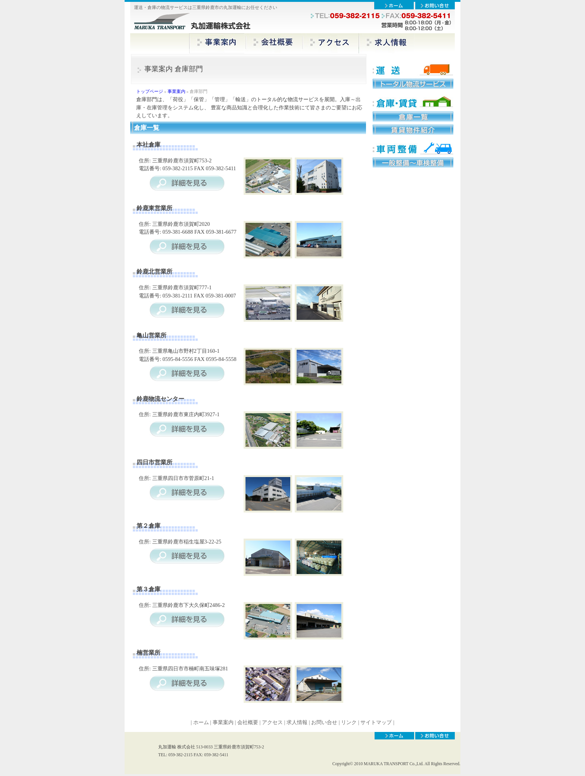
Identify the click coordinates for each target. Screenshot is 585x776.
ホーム (201, 722)
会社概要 (247, 722)
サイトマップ (376, 722)
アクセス (272, 722)
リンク (349, 722)
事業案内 (176, 91)
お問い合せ (324, 722)
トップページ (149, 91)
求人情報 (297, 722)
